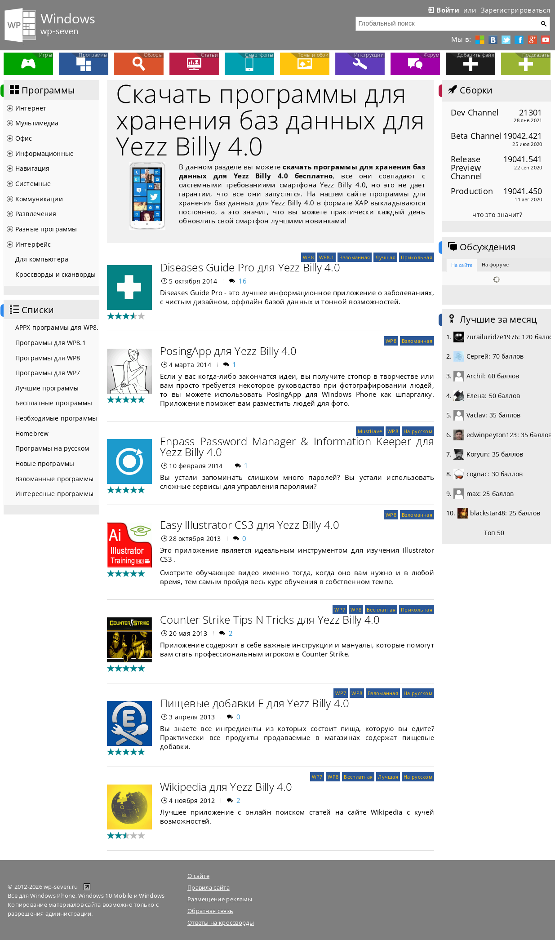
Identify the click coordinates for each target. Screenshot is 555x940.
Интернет (30, 108)
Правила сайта (208, 887)
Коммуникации (39, 199)
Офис (23, 138)
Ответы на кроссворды (220, 922)
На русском (418, 431)
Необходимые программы (56, 418)
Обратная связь (210, 911)
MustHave (370, 431)
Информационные (44, 153)
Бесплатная (381, 609)
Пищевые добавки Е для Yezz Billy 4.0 (255, 703)
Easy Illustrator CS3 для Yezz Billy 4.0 (249, 524)
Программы (41, 90)
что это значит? (497, 214)
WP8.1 (326, 257)
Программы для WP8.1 (50, 342)
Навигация (32, 168)
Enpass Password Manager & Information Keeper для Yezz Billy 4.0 (297, 446)
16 (243, 280)
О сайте (198, 876)
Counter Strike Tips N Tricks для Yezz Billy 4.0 (270, 619)
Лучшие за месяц (491, 319)
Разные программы (46, 229)
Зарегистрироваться (515, 9)
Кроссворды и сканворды (55, 274)
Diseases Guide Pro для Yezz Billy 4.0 (250, 267)
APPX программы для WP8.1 (57, 327)
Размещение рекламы (219, 899)
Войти (442, 9)
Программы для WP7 (47, 372)
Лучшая (385, 257)
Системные (33, 183)
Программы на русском (52, 448)
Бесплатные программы (53, 403)
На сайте (461, 265)
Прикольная (416, 257)
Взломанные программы (54, 478)
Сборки (469, 90)
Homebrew (32, 433)
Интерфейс (33, 244)
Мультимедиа (37, 123)
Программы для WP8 (47, 358)
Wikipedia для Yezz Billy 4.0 (226, 786)
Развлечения (36, 213)
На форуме (495, 264)
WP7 (339, 609)
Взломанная (354, 257)
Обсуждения (480, 247)
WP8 (308, 257)
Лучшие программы (47, 388)
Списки (31, 310)
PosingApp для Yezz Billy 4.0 (228, 350)
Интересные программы (54, 493)
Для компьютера (41, 259)
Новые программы (44, 463)
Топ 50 (494, 532)
